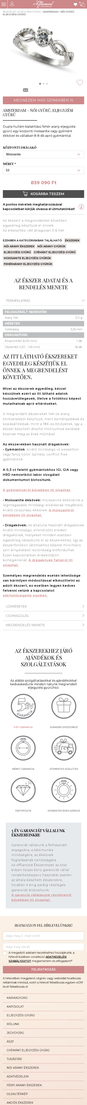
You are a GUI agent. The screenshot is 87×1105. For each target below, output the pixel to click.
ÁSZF (10, 1041)
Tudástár (14, 1059)
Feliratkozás (43, 969)
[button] (40, 84)
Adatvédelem (18, 1076)
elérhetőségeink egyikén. (25, 595)
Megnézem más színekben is (43, 100)
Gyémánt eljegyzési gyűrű (55, 252)
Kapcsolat (15, 1006)
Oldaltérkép (17, 1094)
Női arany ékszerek (19, 246)
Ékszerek (72, 240)
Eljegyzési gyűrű (29, 11)
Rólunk (13, 1024)
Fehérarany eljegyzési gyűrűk (28, 264)
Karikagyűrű (17, 998)
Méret (10, 164)
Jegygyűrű (15, 1033)
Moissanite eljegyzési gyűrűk (27, 258)
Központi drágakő (19, 147)
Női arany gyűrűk (51, 246)
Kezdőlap (9, 11)
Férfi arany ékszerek (24, 1085)
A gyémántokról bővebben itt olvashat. (37, 490)
